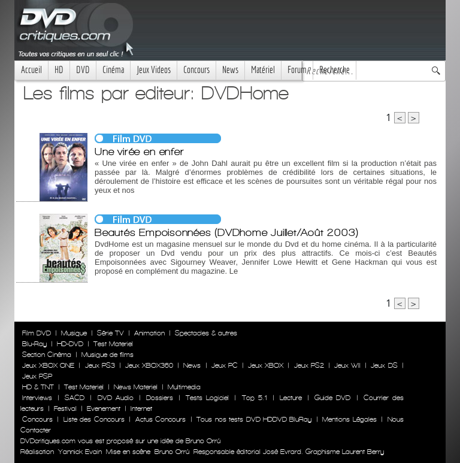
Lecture (291, 397)
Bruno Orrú (172, 451)
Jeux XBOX (265, 365)
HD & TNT (38, 387)
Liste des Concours (94, 419)
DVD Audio (116, 397)
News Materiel (136, 387)
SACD (74, 397)
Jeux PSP (37, 376)
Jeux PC (224, 365)
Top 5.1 (254, 397)
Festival (65, 408)
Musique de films (107, 354)
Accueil (31, 69)
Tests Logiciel (207, 397)
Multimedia (184, 387)
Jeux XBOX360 (149, 365)
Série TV (110, 333)
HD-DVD (70, 343)
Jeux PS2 (309, 365)
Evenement (103, 408)
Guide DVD (332, 397)
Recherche (334, 69)
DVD (83, 69)
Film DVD (36, 333)
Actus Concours (160, 419)
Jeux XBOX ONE (48, 365)
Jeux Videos (154, 69)
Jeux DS (384, 365)
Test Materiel (113, 343)
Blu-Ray (34, 343)
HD (59, 69)
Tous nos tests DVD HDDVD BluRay (253, 419)
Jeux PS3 (100, 365)
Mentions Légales (349, 419)
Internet (141, 408)
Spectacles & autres (206, 333)
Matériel (263, 69)
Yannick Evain (80, 451)
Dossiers (159, 397)
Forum (297, 69)
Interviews (37, 397)
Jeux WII (347, 365)
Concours (196, 69)
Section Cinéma (46, 354)
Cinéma (113, 69)
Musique (74, 333)
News (230, 69)
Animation (149, 333)
